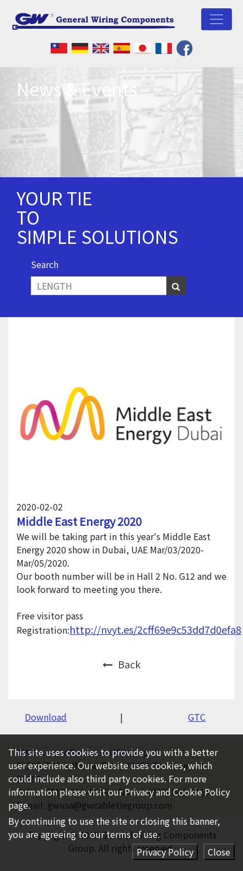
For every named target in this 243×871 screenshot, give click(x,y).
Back (121, 664)
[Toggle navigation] (216, 19)
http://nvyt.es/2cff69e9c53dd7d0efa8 (155, 629)
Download (46, 716)
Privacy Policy (165, 851)
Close (219, 851)
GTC (197, 716)
